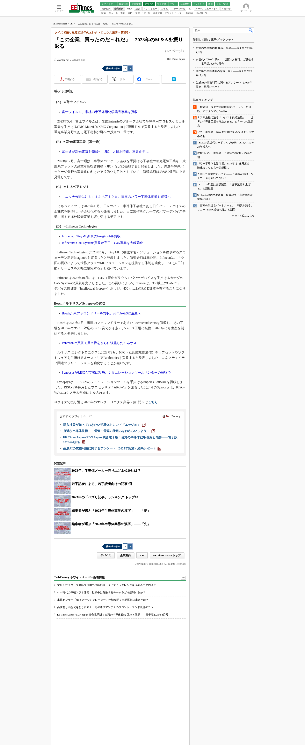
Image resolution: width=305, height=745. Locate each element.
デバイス (105, 555)
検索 (251, 30)
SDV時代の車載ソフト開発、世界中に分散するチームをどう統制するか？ (101, 592)
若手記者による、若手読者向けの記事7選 (102, 484)
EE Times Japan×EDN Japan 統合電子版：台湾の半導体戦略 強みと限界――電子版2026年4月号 (112, 614)
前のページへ (113, 68)
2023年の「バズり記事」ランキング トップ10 (105, 497)
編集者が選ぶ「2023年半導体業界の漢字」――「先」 (111, 524)
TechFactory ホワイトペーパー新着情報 (79, 577)
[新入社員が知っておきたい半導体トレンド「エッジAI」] (104, 424)
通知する (98, 79)
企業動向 (125, 555)
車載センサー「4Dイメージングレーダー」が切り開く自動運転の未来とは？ (103, 599)
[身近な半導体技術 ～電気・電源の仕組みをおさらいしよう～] (109, 431)
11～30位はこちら (244, 215)
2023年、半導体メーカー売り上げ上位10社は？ (106, 470)
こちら (153, 402)
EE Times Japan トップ (167, 555)
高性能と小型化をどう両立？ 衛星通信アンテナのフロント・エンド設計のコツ (105, 607)
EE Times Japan (60, 23)
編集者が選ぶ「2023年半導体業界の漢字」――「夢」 (111, 510)
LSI (71, 23)
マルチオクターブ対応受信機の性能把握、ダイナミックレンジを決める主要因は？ (106, 585)
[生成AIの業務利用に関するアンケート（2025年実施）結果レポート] (112, 448)
